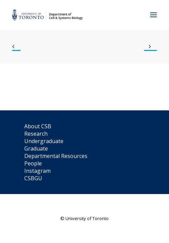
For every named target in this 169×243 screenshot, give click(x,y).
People (33, 163)
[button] (153, 15)
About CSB (37, 126)
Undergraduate (43, 141)
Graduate (36, 148)
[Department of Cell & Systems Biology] (47, 15)
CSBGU (33, 178)
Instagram (37, 170)
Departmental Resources (55, 156)
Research (36, 133)
